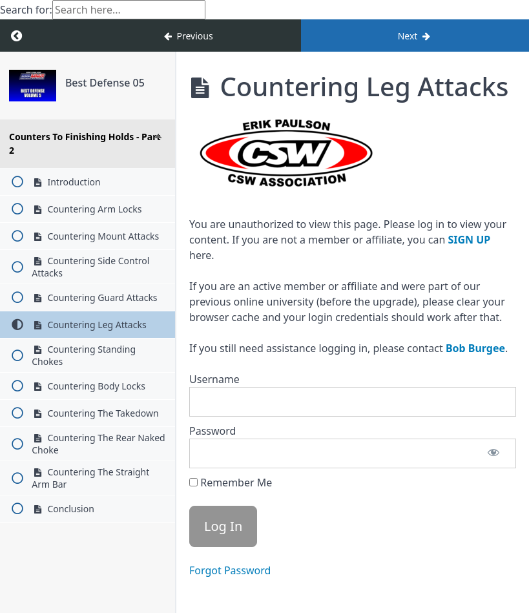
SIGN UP (469, 240)
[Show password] (493, 453)
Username (214, 379)
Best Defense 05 (105, 83)
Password (212, 431)
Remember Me (230, 482)
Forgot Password (230, 570)
